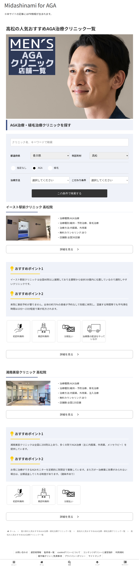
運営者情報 (35, 553)
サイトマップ (95, 557)
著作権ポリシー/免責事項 (50, 557)
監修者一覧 (49, 553)
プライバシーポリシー (75, 557)
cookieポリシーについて (69, 553)
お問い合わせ (21, 553)
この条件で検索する (69, 193)
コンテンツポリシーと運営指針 (98, 553)
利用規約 (120, 553)
